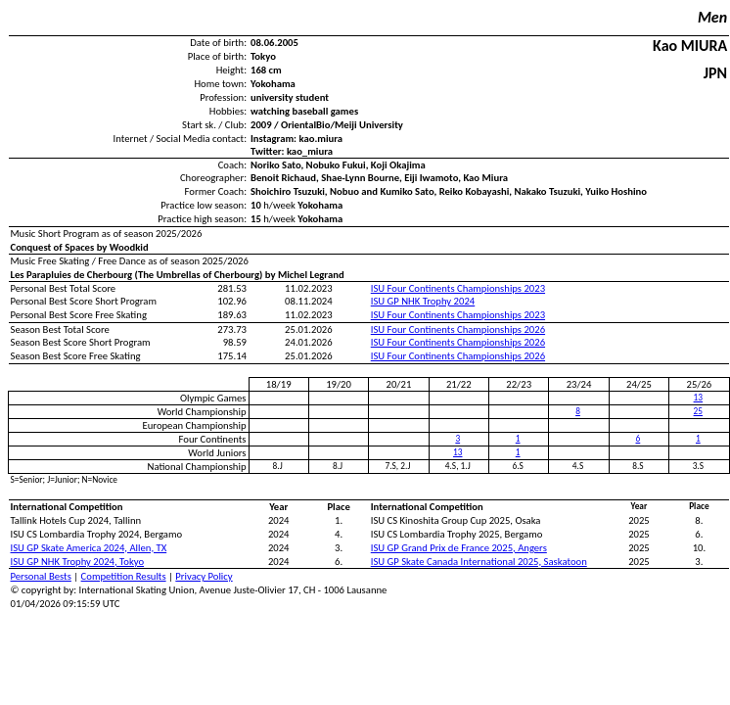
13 (698, 397)
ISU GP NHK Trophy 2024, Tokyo (78, 561)
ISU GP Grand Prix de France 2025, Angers (459, 547)
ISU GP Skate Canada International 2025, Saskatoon (479, 561)
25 (698, 411)
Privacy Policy (203, 576)
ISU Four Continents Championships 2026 (458, 329)
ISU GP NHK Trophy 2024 (423, 301)
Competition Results (123, 576)
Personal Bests (41, 576)
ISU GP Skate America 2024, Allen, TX (89, 547)
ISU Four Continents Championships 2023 (458, 288)
